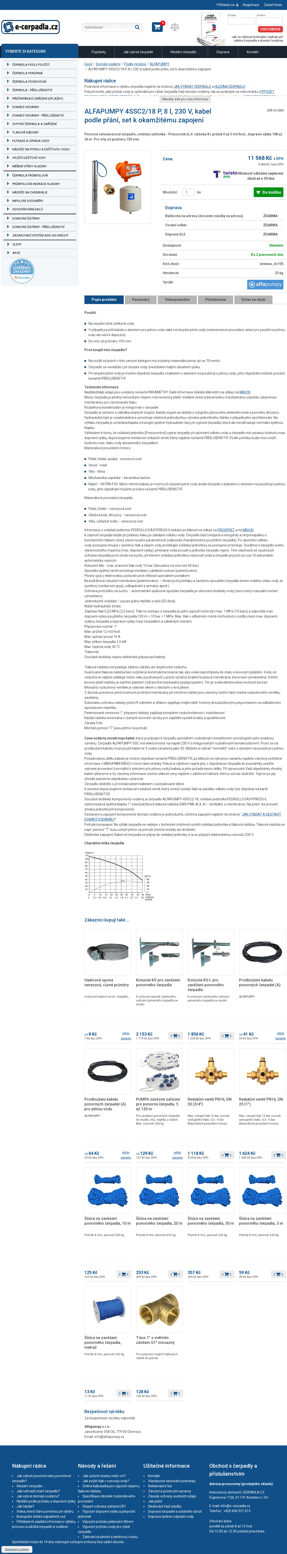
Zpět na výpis (275, 110)
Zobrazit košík (157, 27)
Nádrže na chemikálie (30, 192)
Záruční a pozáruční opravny (169, 1491)
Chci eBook (270, 29)
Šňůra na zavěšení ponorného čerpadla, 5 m (261, 1221)
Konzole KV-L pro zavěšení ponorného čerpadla (206, 985)
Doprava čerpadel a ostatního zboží (175, 1511)
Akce (16, 253)
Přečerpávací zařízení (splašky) (37, 98)
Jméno (261, 15)
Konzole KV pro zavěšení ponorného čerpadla (158, 982)
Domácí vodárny (25, 107)
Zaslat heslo (273, 5)
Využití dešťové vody (29, 158)
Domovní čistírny (26, 218)
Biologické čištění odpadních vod (41, 1516)
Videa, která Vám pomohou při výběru (45, 1511)
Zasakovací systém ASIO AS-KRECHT (40, 235)
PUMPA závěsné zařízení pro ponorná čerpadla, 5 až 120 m (158, 1104)
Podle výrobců (135, 64)
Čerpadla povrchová (29, 81)
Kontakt (253, 52)
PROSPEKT (226, 530)
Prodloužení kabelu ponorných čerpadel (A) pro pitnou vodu (105, 1104)
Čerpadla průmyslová (30, 175)
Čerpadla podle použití (30, 64)
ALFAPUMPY (159, 64)
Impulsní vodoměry (27, 201)
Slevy (17, 244)
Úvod (88, 64)
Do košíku (271, 192)
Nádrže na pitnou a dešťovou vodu (41, 149)
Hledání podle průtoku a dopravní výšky (46, 1501)
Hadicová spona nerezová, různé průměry (106, 982)
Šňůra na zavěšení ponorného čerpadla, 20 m (159, 1221)
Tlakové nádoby (25, 132)
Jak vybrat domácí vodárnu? (38, 1496)
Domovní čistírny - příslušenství (38, 227)
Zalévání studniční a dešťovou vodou (110, 1537)
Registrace (251, 5)
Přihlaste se (226, 5)
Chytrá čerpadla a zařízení (34, 124)
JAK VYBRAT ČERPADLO (192, 86)
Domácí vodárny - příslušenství (38, 115)
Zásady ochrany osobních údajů (172, 1496)
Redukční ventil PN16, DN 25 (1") (261, 1101)
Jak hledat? (25, 1506)
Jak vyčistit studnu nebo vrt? (104, 1476)
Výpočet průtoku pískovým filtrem (108, 1522)
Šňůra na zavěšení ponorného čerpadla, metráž (102, 1342)
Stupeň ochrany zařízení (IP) (104, 1506)
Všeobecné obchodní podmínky (172, 1481)
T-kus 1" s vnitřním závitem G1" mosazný (155, 1340)
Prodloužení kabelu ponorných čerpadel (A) (259, 982)
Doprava (223, 52)
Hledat (137, 27)
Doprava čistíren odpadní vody (171, 1516)
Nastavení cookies (17, 1549)
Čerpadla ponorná (27, 73)
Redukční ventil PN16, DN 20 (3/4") (210, 1101)
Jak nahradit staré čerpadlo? (38, 1491)
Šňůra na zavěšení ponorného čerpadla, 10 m (107, 1221)
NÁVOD (244, 392)
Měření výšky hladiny (29, 166)
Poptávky (99, 52)
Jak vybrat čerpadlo (138, 52)
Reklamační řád (160, 1486)
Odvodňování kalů (27, 209)
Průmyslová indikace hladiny (36, 184)
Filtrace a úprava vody (30, 141)
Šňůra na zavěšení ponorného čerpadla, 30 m (211, 1221)
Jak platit (155, 1501)
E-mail (232, 15)
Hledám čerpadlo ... (185, 52)
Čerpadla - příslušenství (32, 90)
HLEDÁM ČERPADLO (229, 86)
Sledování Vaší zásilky (164, 1506)
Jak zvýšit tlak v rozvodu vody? (105, 1481)
